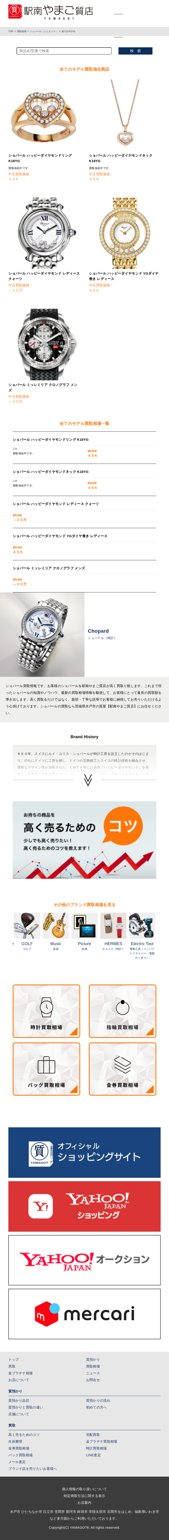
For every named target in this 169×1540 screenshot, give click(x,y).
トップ (13, 1359)
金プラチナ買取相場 (101, 1441)
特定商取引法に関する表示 (84, 1496)
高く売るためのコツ (24, 1435)
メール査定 (17, 1462)
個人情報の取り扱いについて (84, 1489)
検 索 (135, 51)
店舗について (18, 1414)
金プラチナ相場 (20, 1373)
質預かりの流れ (98, 1400)
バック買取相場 (20, 1455)
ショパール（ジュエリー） (44, 31)
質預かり (93, 1359)
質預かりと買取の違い (25, 1407)
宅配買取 (93, 1435)
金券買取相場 (18, 1448)
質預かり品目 (18, 1400)
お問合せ (93, 1380)
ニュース (93, 1373)
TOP (10, 31)
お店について (18, 1380)
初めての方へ (96, 1407)
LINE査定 (93, 1455)
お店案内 (84, 1502)
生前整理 (15, 1441)
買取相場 (21, 31)
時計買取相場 (96, 1448)
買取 (11, 1366)
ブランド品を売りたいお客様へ (32, 1469)
